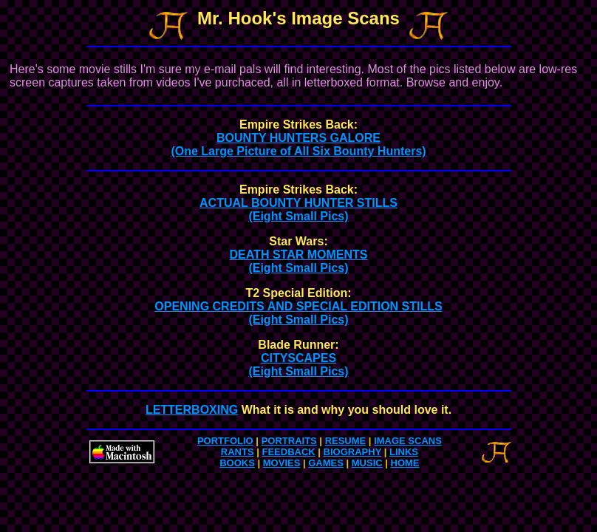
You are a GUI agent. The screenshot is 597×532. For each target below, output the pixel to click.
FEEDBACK (288, 451)
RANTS (237, 451)
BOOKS (237, 462)
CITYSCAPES (298, 365)
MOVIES (282, 462)
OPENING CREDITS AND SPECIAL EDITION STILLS (298, 313)
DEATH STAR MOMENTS (299, 261)
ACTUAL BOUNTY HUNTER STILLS (298, 209)
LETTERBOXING (192, 409)
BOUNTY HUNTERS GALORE (298, 144)
